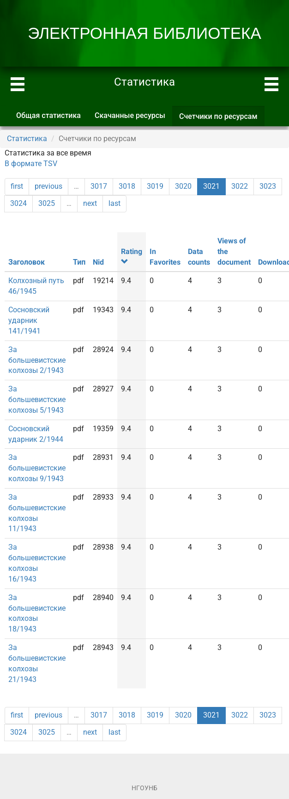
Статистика (27, 138)
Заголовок (26, 262)
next (90, 203)
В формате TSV (31, 163)
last (114, 203)
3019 (155, 186)
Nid (98, 262)
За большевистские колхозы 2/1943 (37, 360)
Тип (79, 262)
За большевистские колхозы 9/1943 (37, 468)
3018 (127, 186)
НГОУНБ (144, 788)
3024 (18, 203)
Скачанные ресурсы (130, 115)
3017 (98, 186)
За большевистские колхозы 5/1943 (37, 399)
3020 (183, 186)
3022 (239, 186)
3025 (46, 203)
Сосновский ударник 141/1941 (28, 320)
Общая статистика (48, 115)
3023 (267, 186)
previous (48, 186)
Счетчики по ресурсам (222, 119)
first (17, 186)
